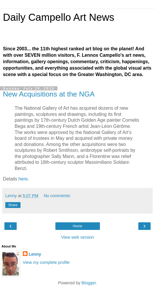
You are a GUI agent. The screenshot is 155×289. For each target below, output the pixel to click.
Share (13, 205)
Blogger (88, 283)
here (23, 178)
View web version (77, 237)
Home (77, 226)
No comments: (57, 195)
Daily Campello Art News (58, 17)
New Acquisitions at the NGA (49, 94)
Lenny (35, 254)
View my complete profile (46, 262)
